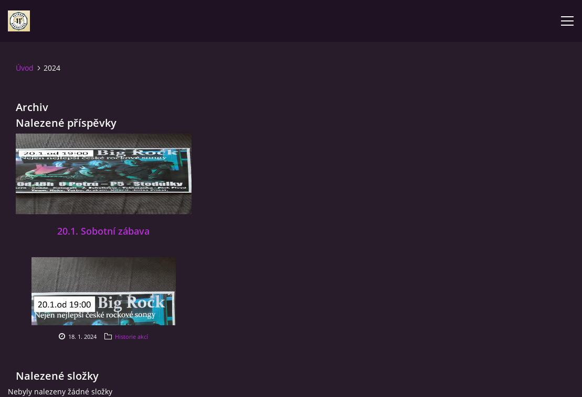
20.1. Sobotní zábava (103, 231)
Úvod (25, 68)
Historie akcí (131, 336)
